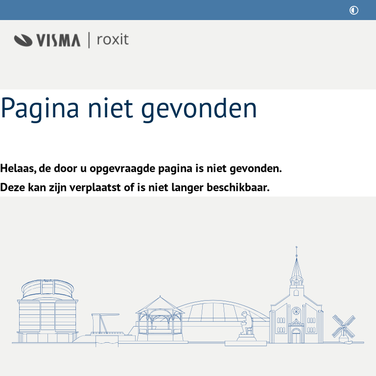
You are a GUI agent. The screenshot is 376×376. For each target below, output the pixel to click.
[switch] (354, 10)
